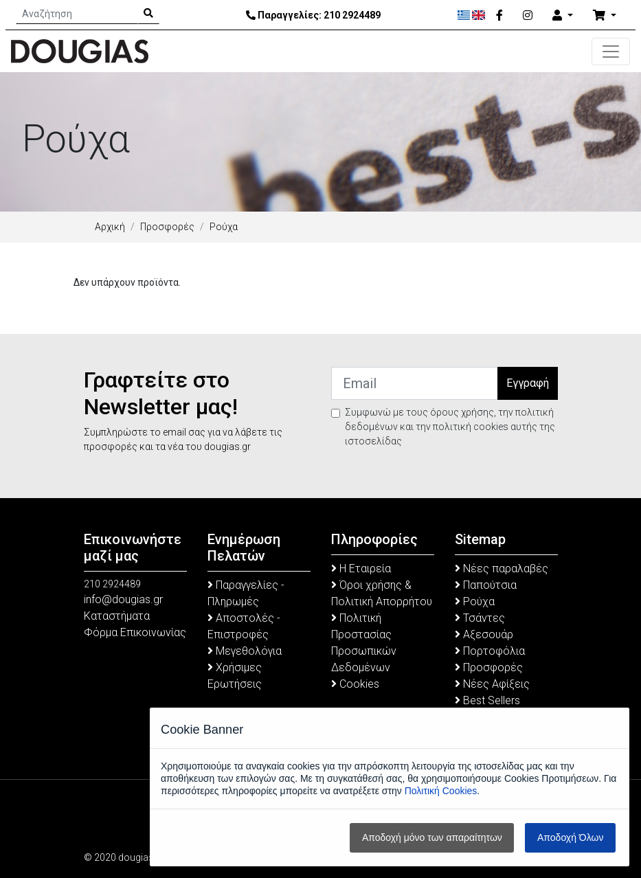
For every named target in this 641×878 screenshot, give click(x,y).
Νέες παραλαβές (501, 568)
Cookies (355, 683)
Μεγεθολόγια (244, 650)
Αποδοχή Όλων (570, 837)
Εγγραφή (527, 383)
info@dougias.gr (123, 599)
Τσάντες (480, 617)
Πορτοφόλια (490, 650)
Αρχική (110, 226)
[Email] (414, 383)
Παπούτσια (486, 585)
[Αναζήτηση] (77, 13)
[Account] (562, 16)
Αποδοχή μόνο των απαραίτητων (432, 837)
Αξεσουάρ (484, 634)
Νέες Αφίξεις (492, 683)
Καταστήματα (117, 615)
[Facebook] (499, 16)
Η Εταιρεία (361, 568)
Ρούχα (475, 601)
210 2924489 (352, 15)
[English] (478, 15)
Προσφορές (167, 226)
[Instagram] (527, 16)
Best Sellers (487, 700)
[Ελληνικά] (464, 15)
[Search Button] (148, 13)
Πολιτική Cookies (441, 790)
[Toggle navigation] (611, 51)
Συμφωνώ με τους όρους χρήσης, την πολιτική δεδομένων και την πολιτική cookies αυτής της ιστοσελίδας (450, 427)
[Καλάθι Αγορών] (604, 16)
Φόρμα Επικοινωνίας (135, 632)
